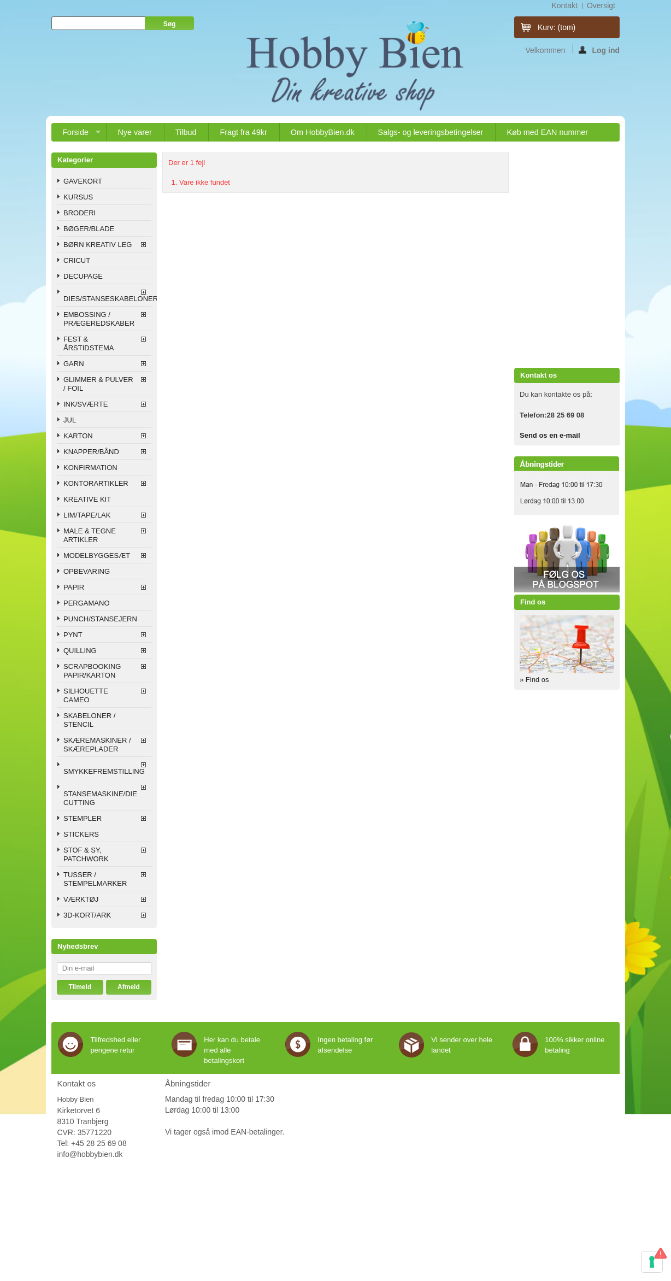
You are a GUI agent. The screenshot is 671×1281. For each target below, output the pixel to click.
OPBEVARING (86, 571)
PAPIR (73, 587)
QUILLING (80, 651)
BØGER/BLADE (88, 229)
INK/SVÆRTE (85, 404)
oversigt (601, 5)
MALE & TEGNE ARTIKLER (89, 535)
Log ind (599, 50)
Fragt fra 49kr (243, 132)
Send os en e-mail (550, 435)
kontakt (564, 5)
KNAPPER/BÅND (91, 452)
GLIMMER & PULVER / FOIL (98, 383)
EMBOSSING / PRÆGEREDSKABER (98, 318)
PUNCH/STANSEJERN (100, 619)
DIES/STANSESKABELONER (107, 299)
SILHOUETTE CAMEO (85, 695)
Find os (532, 602)
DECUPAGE (83, 276)
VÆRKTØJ (80, 899)
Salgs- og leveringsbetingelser (431, 132)
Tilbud (186, 132)
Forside (76, 135)
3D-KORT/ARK (87, 915)
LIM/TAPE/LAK (86, 515)
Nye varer (134, 132)
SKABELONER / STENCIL (89, 720)
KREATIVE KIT (87, 499)
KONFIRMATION (90, 467)
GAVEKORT (82, 181)
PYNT (73, 635)
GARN (73, 364)
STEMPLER (82, 818)
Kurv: (556, 27)
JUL (69, 420)
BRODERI (79, 213)
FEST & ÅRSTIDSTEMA (88, 343)
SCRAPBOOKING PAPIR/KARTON (92, 670)
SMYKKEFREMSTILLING (104, 771)
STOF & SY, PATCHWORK (86, 854)
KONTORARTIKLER (95, 483)
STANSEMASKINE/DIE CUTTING (100, 798)
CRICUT (76, 260)
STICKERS (81, 834)
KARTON (78, 436)
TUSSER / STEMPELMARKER (95, 879)
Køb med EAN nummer (547, 132)
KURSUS (78, 197)
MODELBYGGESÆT (96, 555)
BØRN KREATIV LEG (97, 244)
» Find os (534, 679)
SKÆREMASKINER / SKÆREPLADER (97, 744)
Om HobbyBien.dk (323, 132)
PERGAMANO (86, 603)
